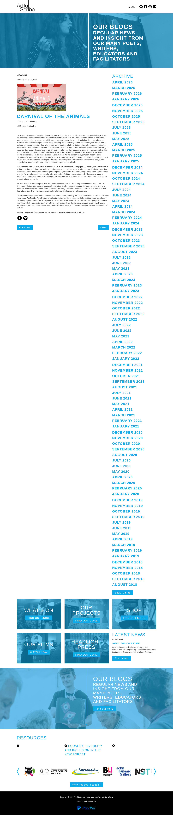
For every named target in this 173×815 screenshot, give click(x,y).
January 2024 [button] (125, 223)
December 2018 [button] (127, 562)
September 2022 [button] (128, 314)
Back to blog (123, 592)
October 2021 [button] (126, 376)
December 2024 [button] (127, 167)
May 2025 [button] (120, 139)
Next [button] (154, 771)
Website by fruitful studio (86, 802)
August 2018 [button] (124, 584)
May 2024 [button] (120, 201)
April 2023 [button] (122, 274)
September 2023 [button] (128, 246)
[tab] (134, 82)
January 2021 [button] (125, 426)
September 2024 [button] (128, 184)
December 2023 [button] (127, 229)
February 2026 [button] (127, 93)
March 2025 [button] (123, 150)
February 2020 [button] (127, 488)
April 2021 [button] (122, 409)
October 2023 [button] (126, 240)
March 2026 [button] (123, 88)
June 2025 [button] (121, 133)
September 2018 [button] (128, 579)
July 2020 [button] (121, 460)
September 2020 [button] (128, 449)
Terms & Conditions (105, 797)
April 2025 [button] (122, 144)
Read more (122, 658)
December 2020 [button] (127, 432)
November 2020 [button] (127, 438)
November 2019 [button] (127, 506)
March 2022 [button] (123, 347)
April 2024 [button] (122, 206)
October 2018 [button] (126, 573)
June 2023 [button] (121, 263)
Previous (24, 227)
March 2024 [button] (123, 212)
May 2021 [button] (120, 404)
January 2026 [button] (125, 99)
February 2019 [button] (127, 550)
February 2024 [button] (127, 218)
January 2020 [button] (125, 494)
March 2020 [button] (123, 483)
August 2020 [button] (124, 455)
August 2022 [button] (124, 319)
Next (103, 227)
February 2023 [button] (127, 285)
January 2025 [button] (125, 161)
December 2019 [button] (127, 500)
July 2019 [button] (121, 522)
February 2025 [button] (127, 155)
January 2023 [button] (125, 291)
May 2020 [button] (120, 471)
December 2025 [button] (127, 105)
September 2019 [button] (128, 517)
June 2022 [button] (121, 331)
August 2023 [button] (124, 252)
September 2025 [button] (128, 122)
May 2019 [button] (120, 534)
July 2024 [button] (121, 190)
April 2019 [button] (122, 539)
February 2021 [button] (127, 421)
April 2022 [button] (122, 342)
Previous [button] (18, 771)
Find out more (39, 618)
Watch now (39, 652)
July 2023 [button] (121, 257)
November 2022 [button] (127, 303)
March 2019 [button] (123, 545)
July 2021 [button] (121, 393)
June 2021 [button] (121, 398)
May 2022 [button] (120, 336)
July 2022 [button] (121, 325)
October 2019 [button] (126, 511)
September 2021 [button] (128, 381)
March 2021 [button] (123, 415)
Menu (132, 7)
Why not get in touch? (86, 784)
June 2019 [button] (121, 528)
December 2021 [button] (127, 365)
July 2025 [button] (121, 127)
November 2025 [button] (127, 111)
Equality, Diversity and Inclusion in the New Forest (83, 750)
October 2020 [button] (126, 444)
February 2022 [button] (127, 353)
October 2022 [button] (126, 308)
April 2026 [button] (122, 82)
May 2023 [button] (120, 268)
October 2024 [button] (126, 178)
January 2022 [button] (125, 358)
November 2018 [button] (127, 568)
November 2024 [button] (127, 173)
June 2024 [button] (121, 195)
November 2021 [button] (127, 370)
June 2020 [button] (121, 466)
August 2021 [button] (124, 387)
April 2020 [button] (122, 477)
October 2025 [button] (126, 116)
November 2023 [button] (127, 235)
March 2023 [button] (123, 280)
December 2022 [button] (127, 297)
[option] (35, 771)
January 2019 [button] (125, 556)
